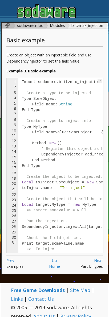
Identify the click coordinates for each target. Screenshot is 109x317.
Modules (57, 25)
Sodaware (46, 12)
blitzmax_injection (87, 25)
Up (54, 254)
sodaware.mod (30, 25)
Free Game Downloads (38, 284)
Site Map (80, 284)
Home (54, 259)
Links (17, 292)
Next (98, 254)
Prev (10, 254)
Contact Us (41, 292)
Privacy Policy (75, 310)
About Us (44, 310)
